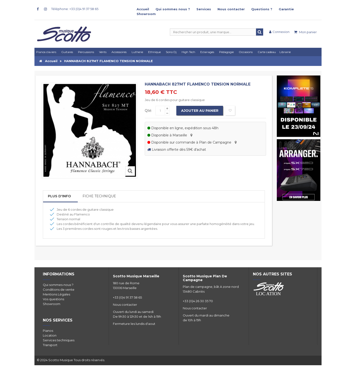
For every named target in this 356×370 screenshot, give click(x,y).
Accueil (143, 9)
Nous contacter (231, 9)
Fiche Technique (99, 196)
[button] (208, 52)
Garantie (286, 9)
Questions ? (261, 9)
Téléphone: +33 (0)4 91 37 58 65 (74, 9)
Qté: (148, 110)
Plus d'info (59, 196)
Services (203, 9)
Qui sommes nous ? (173, 9)
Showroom (146, 14)
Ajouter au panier (199, 110)
